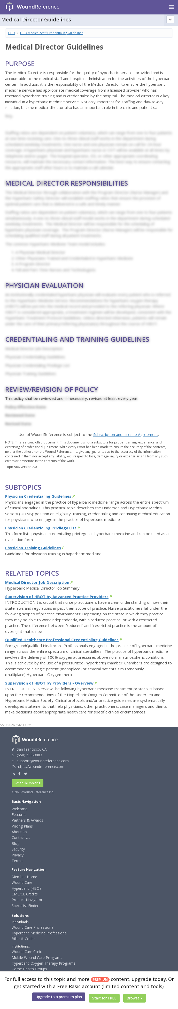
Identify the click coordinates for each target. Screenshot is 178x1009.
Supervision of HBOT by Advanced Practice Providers (57, 596)
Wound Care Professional (33, 927)
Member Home (24, 876)
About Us (19, 831)
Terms (17, 860)
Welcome (19, 808)
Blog (15, 843)
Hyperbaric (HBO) (26, 888)
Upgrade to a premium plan (58, 996)
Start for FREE (104, 998)
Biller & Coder (23, 938)
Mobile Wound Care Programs (37, 957)
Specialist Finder (25, 905)
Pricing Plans (22, 826)
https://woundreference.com (40, 766)
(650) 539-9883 (29, 754)
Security (18, 849)
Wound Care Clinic (27, 951)
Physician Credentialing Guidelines (38, 496)
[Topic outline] (170, 19)
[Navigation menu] (171, 7)
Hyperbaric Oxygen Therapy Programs (43, 963)
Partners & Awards (27, 820)
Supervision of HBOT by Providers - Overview (49, 683)
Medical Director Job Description (37, 582)
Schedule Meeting (27, 783)
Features (19, 814)
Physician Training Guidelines (33, 547)
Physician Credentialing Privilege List (40, 527)
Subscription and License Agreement (125, 434)
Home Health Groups (29, 968)
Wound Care (22, 882)
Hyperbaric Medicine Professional (39, 933)
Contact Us (21, 837)
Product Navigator (27, 899)
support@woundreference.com (43, 760)
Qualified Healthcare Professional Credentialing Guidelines (62, 639)
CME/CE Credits (25, 894)
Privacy (18, 855)
